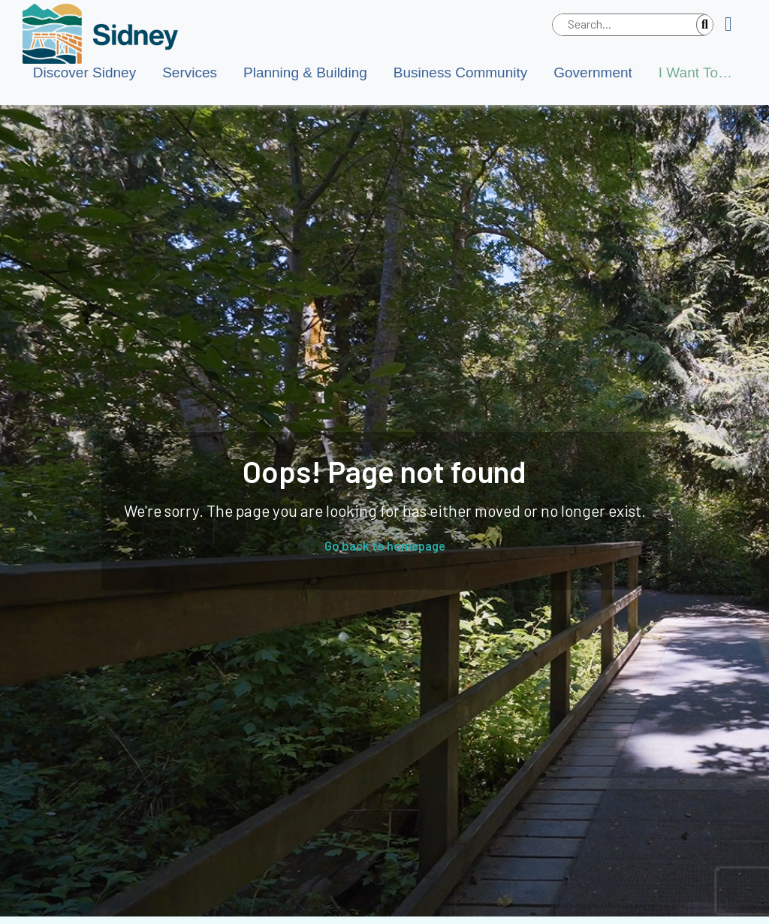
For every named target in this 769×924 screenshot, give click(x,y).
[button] (734, 25)
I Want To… (695, 72)
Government (592, 72)
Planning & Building (305, 72)
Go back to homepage (384, 545)
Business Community (460, 72)
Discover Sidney (84, 72)
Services (189, 72)
